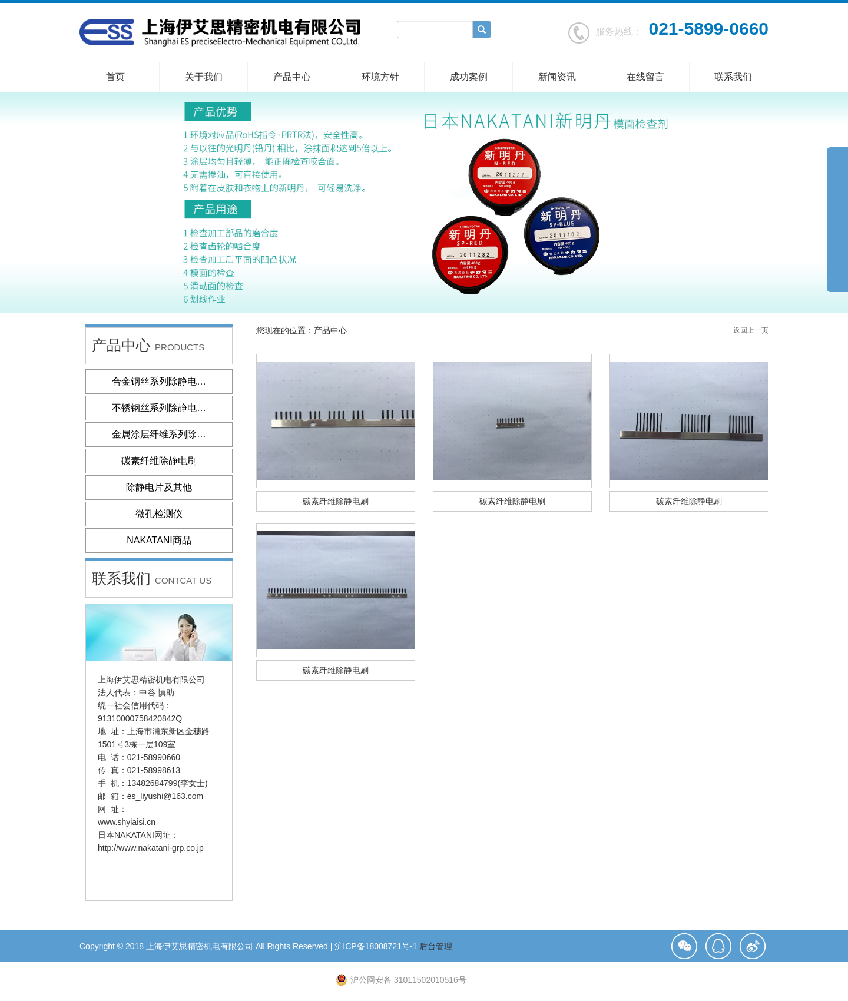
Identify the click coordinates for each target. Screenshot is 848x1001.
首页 (115, 77)
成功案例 (469, 77)
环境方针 (380, 77)
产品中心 (292, 77)
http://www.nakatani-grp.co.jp (151, 848)
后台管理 (435, 946)
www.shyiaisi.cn (126, 822)
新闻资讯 (557, 77)
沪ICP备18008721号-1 (375, 946)
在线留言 (645, 77)
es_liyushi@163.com (165, 796)
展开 (837, 214)
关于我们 (204, 77)
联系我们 (733, 77)
